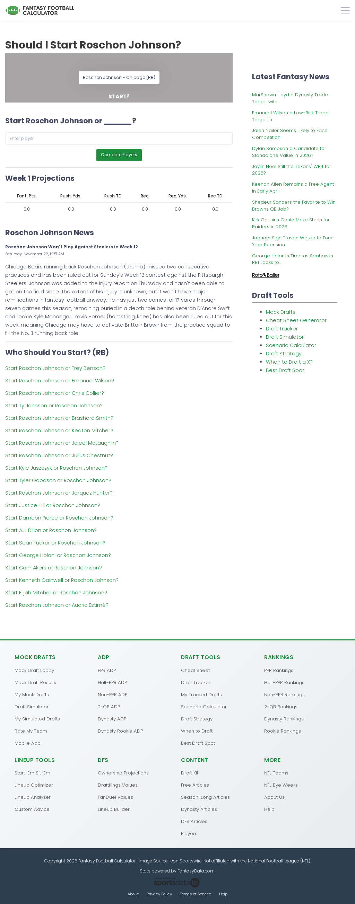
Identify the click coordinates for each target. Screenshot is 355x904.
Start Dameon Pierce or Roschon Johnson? (59, 517)
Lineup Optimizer (34, 785)
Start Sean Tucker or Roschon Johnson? (55, 542)
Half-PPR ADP (112, 682)
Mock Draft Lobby (34, 670)
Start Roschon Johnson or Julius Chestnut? (59, 455)
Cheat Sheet (195, 670)
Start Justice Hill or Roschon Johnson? (52, 505)
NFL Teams (276, 773)
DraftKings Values (118, 785)
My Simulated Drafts (37, 719)
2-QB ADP (109, 706)
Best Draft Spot (285, 370)
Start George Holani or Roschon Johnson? (58, 555)
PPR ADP (107, 670)
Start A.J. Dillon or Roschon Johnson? (51, 530)
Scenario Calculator (291, 345)
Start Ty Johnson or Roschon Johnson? (54, 405)
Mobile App (28, 743)
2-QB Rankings (280, 706)
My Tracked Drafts (201, 694)
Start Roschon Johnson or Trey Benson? (55, 368)
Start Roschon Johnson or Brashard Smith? (59, 418)
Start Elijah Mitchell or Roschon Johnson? (56, 592)
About (133, 894)
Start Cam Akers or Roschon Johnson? (53, 567)
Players (189, 833)
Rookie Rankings (282, 731)
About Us (274, 797)
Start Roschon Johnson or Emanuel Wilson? (59, 380)
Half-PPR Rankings (284, 682)
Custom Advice (32, 809)
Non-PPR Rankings (284, 694)
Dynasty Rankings (284, 719)
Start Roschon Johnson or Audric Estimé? (57, 605)
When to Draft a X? (289, 361)
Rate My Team (31, 731)
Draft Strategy (284, 353)
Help (269, 809)
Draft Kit (189, 773)
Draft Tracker (282, 328)
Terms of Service (195, 894)
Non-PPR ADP (112, 694)
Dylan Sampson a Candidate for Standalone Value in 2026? (289, 152)
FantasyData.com (196, 871)
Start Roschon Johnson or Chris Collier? (54, 393)
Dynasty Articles (199, 809)
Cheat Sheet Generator (296, 320)
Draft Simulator (285, 337)
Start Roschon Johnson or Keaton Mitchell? (59, 430)
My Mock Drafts (32, 694)
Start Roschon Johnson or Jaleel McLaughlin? (62, 443)
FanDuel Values (115, 797)
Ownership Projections (123, 773)
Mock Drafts (280, 312)
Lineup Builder (114, 809)
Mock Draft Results (35, 682)
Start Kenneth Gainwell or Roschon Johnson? (62, 580)
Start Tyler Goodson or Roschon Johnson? (58, 480)
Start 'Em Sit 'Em (32, 773)
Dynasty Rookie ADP (120, 731)
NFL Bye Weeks (281, 785)
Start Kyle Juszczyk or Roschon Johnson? (56, 467)
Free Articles (195, 785)
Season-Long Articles (205, 797)
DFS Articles (194, 821)
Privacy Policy (159, 894)
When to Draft (197, 731)
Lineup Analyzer (33, 797)
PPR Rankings (278, 670)
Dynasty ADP (112, 719)
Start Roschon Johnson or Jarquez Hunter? (59, 492)
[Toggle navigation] (345, 10)
